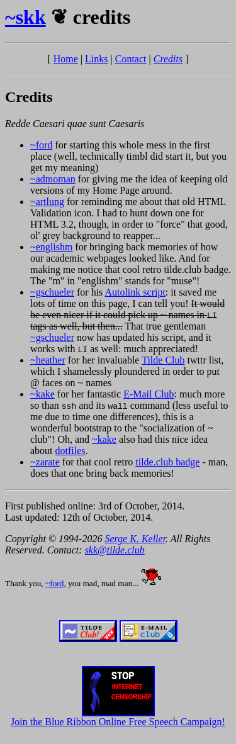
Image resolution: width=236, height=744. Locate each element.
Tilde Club (163, 360)
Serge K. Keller (135, 538)
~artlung (47, 201)
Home (65, 58)
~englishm (51, 247)
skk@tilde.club (115, 550)
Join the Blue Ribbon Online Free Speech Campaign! (118, 717)
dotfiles (70, 450)
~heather (47, 360)
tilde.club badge (167, 462)
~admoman (53, 179)
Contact (131, 58)
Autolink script (134, 292)
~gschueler (52, 292)
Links (96, 58)
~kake (42, 394)
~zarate (45, 462)
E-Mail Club (148, 394)
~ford (41, 145)
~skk (25, 17)
